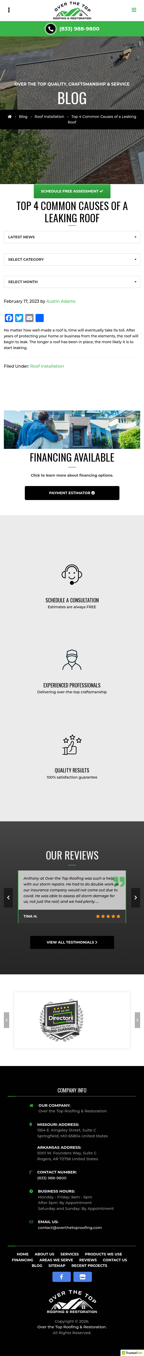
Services (69, 1254)
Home (23, 1254)
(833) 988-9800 (79, 29)
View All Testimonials (72, 942)
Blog (23, 116)
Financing (22, 1260)
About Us (44, 1254)
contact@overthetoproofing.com (70, 1227)
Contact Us (115, 1260)
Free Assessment (72, 191)
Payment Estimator (72, 493)
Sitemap (57, 1265)
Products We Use (103, 1254)
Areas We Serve (56, 1260)
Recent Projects (89, 1265)
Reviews (88, 1260)
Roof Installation (49, 116)
